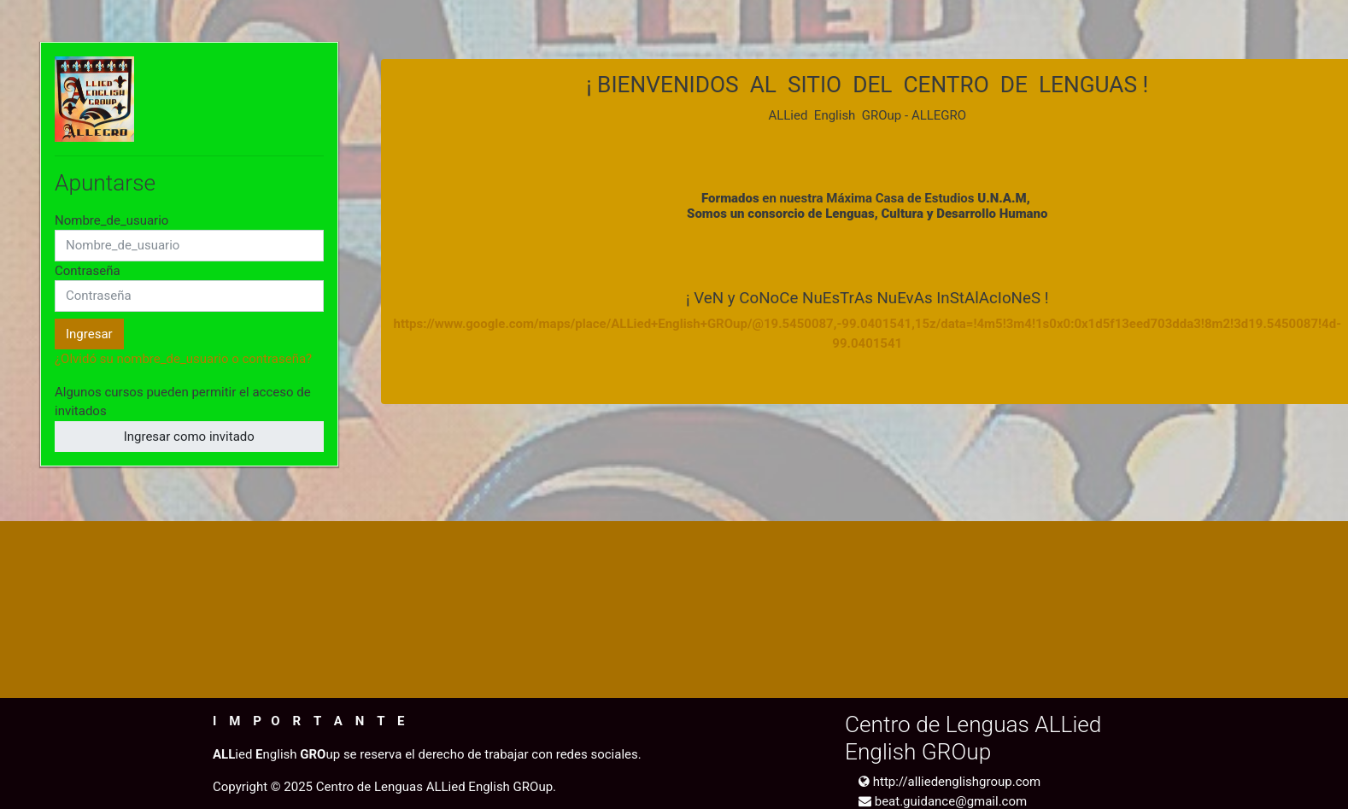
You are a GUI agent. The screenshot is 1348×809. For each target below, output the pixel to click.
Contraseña (87, 270)
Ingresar (89, 334)
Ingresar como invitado (189, 436)
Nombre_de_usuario (111, 220)
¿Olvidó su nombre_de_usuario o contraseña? (183, 358)
